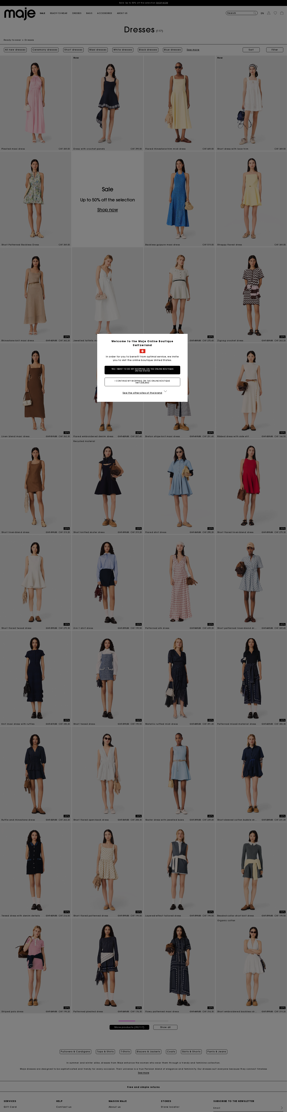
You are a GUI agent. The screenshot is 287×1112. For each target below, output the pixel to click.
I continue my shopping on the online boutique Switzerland (143, 382)
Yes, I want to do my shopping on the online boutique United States (144, 370)
